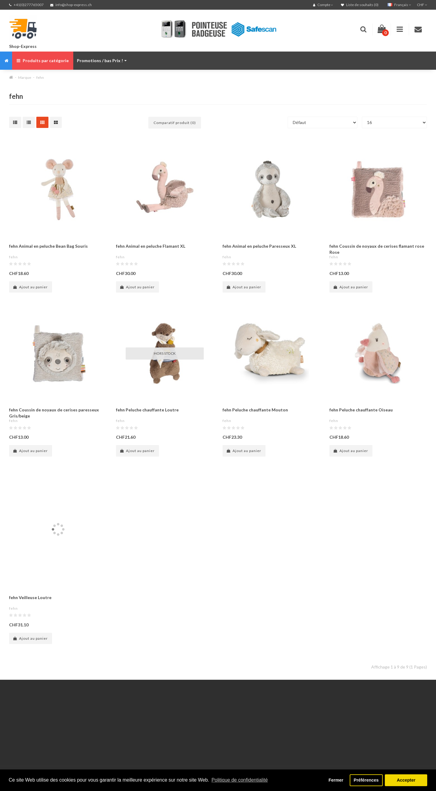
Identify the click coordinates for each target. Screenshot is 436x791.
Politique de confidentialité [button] (239, 780)
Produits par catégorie (43, 60)
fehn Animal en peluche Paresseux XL (259, 246)
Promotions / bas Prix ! (102, 60)
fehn (40, 77)
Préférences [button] (366, 780)
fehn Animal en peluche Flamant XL (150, 246)
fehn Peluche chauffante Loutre (147, 409)
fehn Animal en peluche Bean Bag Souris (48, 246)
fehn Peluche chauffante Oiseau (361, 409)
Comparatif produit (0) (175, 122)
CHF (422, 4)
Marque (24, 77)
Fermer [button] (336, 780)
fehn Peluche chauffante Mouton (255, 409)
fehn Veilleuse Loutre (30, 597)
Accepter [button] (406, 780)
